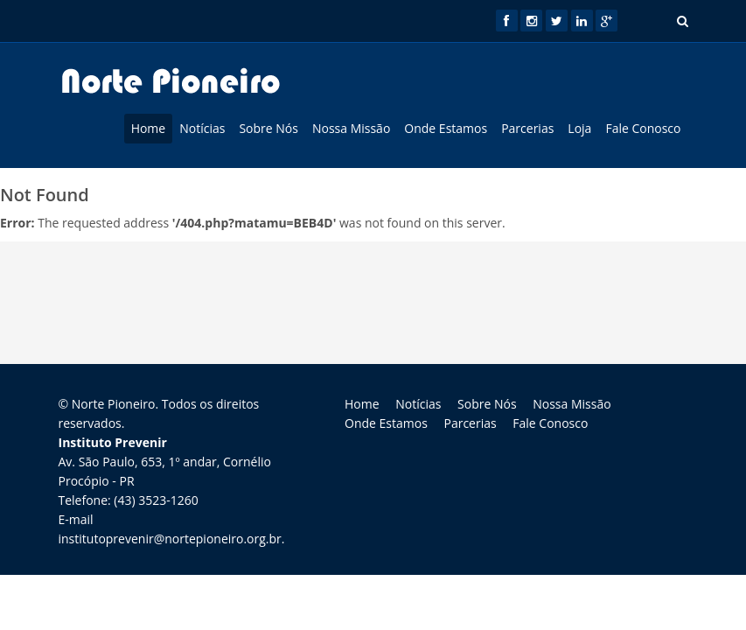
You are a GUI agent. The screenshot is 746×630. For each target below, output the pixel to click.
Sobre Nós (268, 128)
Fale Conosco (642, 128)
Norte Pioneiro (114, 404)
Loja (579, 128)
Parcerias (527, 128)
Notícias (202, 128)
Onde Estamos (445, 128)
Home (148, 128)
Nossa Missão (351, 128)
